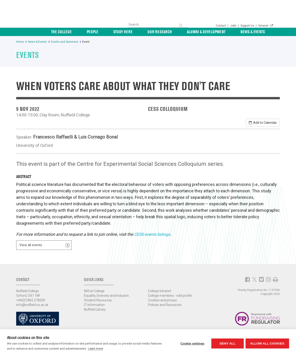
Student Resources (98, 299)
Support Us (247, 25)
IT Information (94, 303)
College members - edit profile (170, 294)
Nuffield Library (95, 308)
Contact (221, 25)
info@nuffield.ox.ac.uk (32, 303)
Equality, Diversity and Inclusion (106, 294)
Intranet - (265, 25)
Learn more (95, 348)
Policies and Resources (165, 303)
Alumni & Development (222, 31)
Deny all (227, 343)
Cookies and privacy (162, 299)
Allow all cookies (267, 343)
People (133, 31)
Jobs (233, 25)
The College (110, 31)
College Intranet (159, 289)
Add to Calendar (263, 122)
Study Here (155, 31)
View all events (30, 244)
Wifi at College (94, 289)
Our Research (184, 31)
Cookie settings (192, 343)
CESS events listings (153, 234)
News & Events (261, 31)
